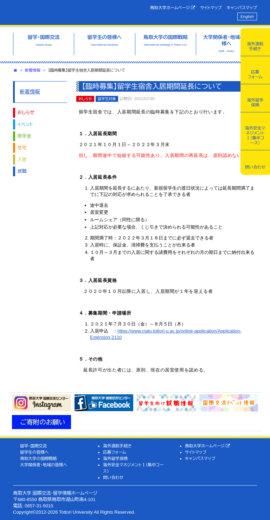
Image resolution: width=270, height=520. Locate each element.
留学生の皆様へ (34, 452)
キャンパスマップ (242, 7)
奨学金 (24, 136)
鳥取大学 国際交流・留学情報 (69, 12)
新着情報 (32, 70)
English (247, 16)
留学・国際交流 (33, 445)
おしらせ (26, 112)
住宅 (22, 147)
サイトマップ (210, 7)
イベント (25, 124)
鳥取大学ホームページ (172, 7)
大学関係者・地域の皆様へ (43, 464)
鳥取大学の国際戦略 (38, 458)
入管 (22, 159)
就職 (22, 171)
